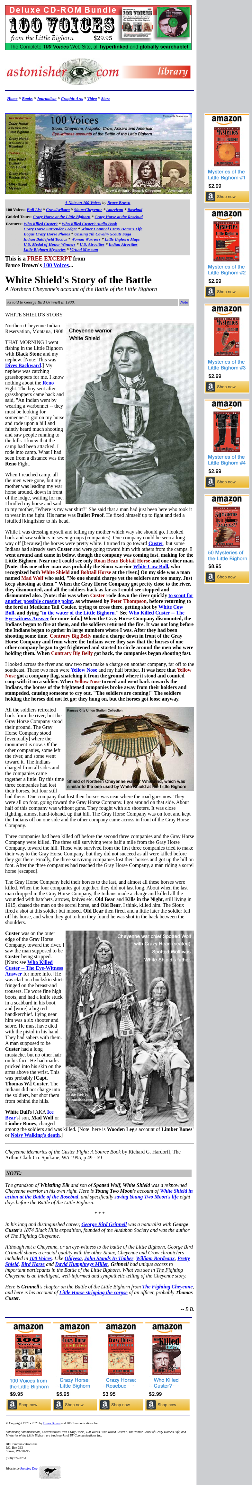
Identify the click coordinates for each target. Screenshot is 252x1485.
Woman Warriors (85, 239)
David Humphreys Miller (81, 1264)
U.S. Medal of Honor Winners (50, 244)
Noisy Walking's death (35, 1135)
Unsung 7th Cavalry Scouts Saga (102, 234)
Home (12, 98)
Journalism (46, 98)
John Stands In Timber (108, 1258)
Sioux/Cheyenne (88, 209)
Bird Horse (33, 1264)
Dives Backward (23, 365)
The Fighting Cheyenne (167, 1286)
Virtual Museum (84, 249)
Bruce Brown (118, 202)
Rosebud (134, 209)
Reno (48, 382)
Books (27, 98)
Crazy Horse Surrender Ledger (50, 228)
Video (92, 98)
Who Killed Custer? (41, 223)
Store (105, 98)
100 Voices (56, 265)
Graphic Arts (72, 98)
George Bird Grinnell (104, 1224)
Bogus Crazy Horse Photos (47, 234)
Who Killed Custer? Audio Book (89, 223)
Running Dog (29, 1468)
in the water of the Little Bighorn (78, 612)
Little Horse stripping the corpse (93, 1292)
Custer (155, 543)
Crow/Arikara (58, 209)
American (114, 209)
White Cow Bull (150, 566)
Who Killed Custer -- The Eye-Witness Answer (34, 968)
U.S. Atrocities (92, 244)
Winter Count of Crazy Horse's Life (111, 228)
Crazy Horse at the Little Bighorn (62, 216)
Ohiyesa (73, 1258)
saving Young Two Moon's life (146, 1196)
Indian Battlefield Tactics (45, 239)
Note (184, 302)
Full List (34, 209)
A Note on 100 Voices (83, 202)
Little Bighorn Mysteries (44, 249)
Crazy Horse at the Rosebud (118, 216)
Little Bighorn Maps (122, 239)
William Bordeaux (155, 1258)
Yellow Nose (84, 670)
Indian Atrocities (123, 244)
